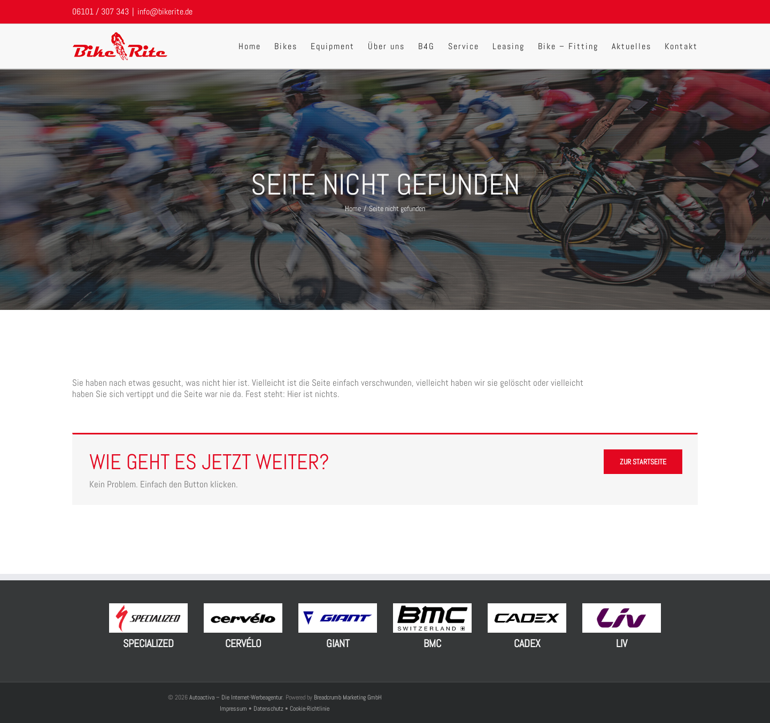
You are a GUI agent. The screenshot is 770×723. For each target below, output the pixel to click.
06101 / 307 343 (100, 11)
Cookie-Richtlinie (309, 708)
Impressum (234, 708)
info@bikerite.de (164, 11)
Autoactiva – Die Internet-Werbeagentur (235, 697)
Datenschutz (268, 708)
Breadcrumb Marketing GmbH (348, 697)
